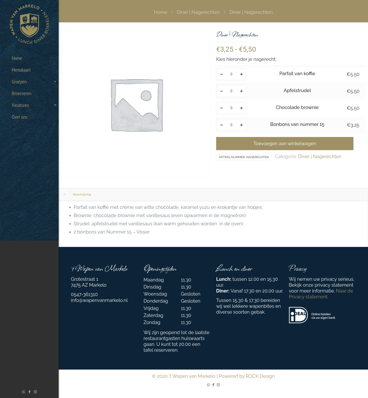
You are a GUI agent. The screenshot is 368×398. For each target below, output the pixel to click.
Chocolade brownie (297, 107)
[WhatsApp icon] (23, 392)
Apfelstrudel (297, 90)
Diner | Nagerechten (198, 12)
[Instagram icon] (35, 392)
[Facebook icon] (29, 392)
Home (160, 12)
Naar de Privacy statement (321, 294)
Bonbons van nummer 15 (297, 124)
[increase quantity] (241, 74)
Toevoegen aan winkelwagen (284, 143)
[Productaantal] (231, 74)
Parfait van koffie (297, 73)
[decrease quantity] (221, 74)
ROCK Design (260, 376)
